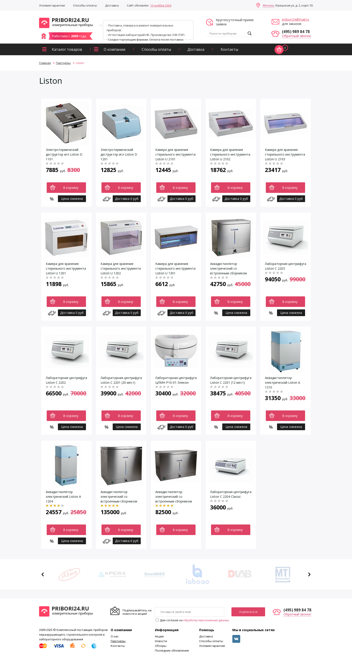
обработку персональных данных (206, 620)
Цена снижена (72, 198)
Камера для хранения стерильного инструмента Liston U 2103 (285, 154)
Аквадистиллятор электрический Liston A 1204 (63, 496)
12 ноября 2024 (160, 5)
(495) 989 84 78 (296, 31)
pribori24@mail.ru (295, 19)
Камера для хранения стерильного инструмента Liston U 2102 (230, 154)
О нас (115, 636)
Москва (268, 5)
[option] (69, 574)
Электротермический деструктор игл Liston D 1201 (119, 154)
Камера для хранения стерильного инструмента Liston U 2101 (175, 154)
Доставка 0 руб (127, 198)
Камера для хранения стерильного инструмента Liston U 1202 (121, 268)
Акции (159, 636)
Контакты (229, 49)
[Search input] (227, 33)
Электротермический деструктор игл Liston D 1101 (64, 154)
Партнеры (118, 641)
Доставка (112, 5)
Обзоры (160, 646)
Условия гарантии (52, 5)
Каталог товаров (67, 49)
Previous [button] (42, 574)
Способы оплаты (85, 5)
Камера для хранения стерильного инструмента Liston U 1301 (175, 268)
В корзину (70, 187)
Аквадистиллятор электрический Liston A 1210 (282, 382)
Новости (161, 641)
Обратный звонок (296, 35)
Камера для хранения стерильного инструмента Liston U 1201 (66, 268)
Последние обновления (172, 650)
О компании (114, 49)
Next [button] (309, 574)
